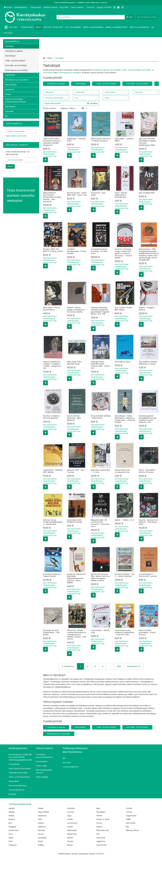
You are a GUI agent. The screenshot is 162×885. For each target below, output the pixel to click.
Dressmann (14, 858)
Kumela (70, 840)
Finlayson (13, 873)
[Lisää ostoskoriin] (45, 187)
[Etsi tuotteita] (95, 17)
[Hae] (129, 17)
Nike (98, 836)
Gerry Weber (43, 840)
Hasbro (41, 851)
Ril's (98, 862)
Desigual (12, 854)
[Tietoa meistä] (77, 7)
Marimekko (72, 858)
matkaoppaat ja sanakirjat (69, 100)
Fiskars (41, 836)
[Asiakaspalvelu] (21, 7)
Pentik (99, 843)
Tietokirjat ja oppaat (56, 111)
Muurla (70, 869)
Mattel (70, 865)
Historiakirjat (80, 111)
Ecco (11, 862)
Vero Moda (130, 851)
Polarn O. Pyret (103, 847)
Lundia (70, 854)
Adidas (11, 840)
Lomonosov (72, 851)
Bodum (12, 847)
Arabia (11, 843)
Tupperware (131, 843)
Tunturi (129, 840)
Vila (127, 854)
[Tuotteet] (11, 27)
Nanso (70, 873)
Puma (99, 851)
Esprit (11, 865)
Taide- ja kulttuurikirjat (106, 111)
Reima (99, 854)
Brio (10, 851)
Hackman (42, 843)
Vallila (128, 847)
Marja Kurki (72, 862)
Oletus (73, 136)
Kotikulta (71, 836)
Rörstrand (101, 865)
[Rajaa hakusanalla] (71, 131)
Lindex (70, 847)
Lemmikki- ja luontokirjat (137, 111)
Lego (69, 843)
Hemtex (41, 858)
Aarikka (12, 836)
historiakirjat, (116, 98)
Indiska (41, 873)
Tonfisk (129, 836)
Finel (11, 869)
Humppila (42, 865)
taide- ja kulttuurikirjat (132, 98)
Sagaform (101, 869)
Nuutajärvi (101, 840)
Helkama (42, 854)
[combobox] (95, 17)
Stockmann (102, 873)
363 (119, 694)
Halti (40, 847)
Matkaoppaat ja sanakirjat (58, 761)
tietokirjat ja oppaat (100, 98)
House (40, 862)
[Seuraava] (133, 694)
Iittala (40, 869)
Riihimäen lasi (102, 858)
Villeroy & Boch (132, 858)
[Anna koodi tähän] (21, 160)
